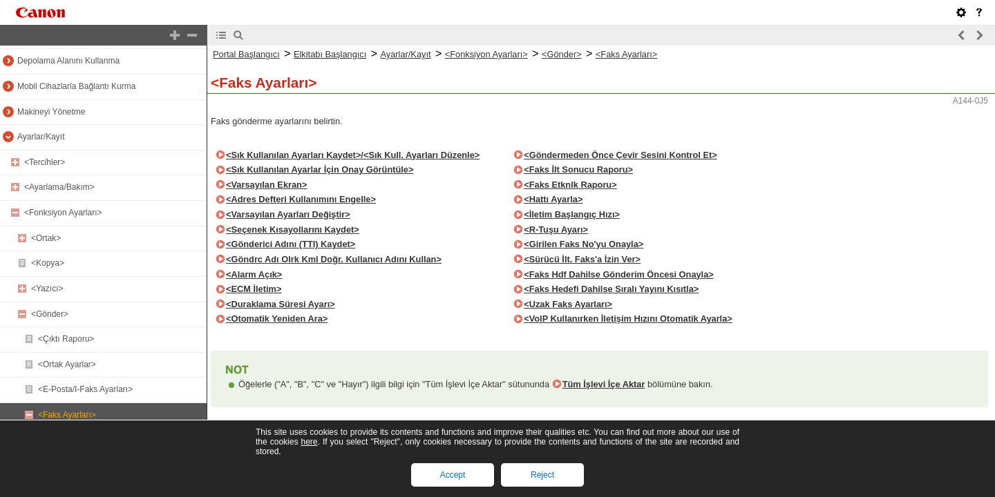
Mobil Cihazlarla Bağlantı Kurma (76, 86)
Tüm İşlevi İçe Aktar (603, 384)
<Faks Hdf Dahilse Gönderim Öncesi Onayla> (619, 274)
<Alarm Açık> (254, 274)
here (309, 442)
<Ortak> (46, 238)
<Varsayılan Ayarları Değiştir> (288, 214)
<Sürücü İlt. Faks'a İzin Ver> (582, 259)
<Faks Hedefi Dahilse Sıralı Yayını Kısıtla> (611, 289)
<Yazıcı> (47, 288)
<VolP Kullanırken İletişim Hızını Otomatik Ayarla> (628, 318)
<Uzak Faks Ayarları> (568, 304)
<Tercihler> (44, 162)
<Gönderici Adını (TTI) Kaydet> (290, 244)
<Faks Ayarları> (67, 415)
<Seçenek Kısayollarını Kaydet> (292, 229)
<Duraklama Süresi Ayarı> (280, 304)
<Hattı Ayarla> (553, 199)
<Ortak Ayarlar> (67, 364)
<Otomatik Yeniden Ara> (277, 318)
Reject (542, 475)
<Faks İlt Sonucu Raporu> (578, 169)
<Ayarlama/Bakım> (59, 187)
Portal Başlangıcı (246, 54)
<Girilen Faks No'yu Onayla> (583, 244)
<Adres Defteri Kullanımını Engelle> (301, 199)
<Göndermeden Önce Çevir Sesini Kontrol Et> (620, 155)
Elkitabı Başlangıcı (330, 54)
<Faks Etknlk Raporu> (570, 184)
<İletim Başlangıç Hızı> (572, 214)
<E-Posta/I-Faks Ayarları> (85, 389)
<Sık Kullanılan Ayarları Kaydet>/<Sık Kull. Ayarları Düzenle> (353, 155)
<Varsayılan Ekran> (266, 184)
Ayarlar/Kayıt (40, 137)
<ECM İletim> (253, 289)
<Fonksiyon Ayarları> (63, 212)
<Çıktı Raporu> (66, 339)
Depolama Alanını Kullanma (68, 61)
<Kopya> (47, 263)
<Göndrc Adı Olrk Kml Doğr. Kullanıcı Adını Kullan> (334, 259)
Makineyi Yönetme (51, 112)
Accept (453, 475)
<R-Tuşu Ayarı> (556, 229)
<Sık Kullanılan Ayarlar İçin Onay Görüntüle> (319, 169)
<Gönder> (49, 314)
